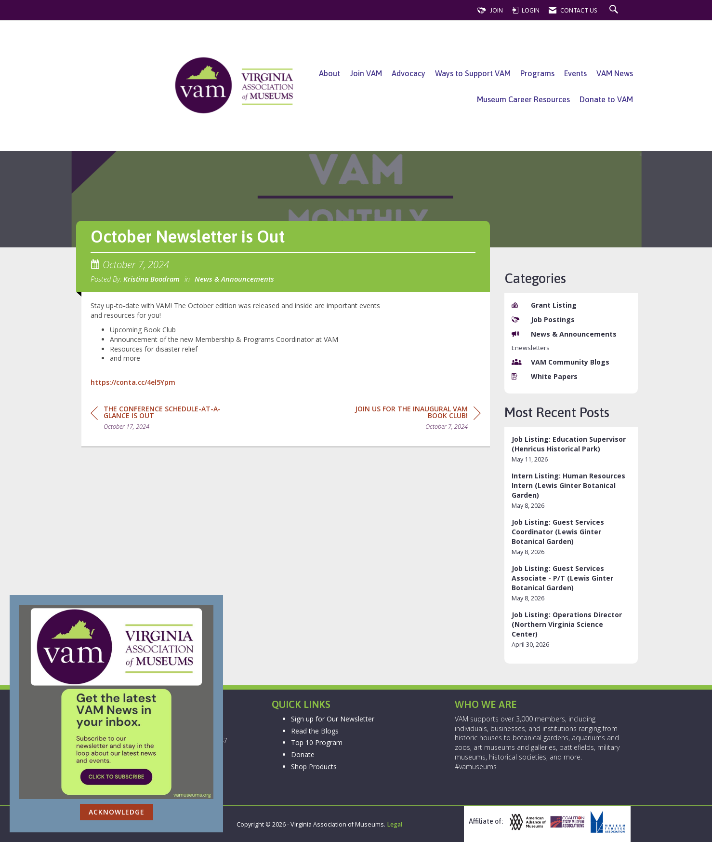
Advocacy (408, 73)
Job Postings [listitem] (543, 319)
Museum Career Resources (523, 99)
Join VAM (366, 73)
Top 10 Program (317, 742)
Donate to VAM (606, 99)
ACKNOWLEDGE (117, 811)
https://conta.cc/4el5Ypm (133, 382)
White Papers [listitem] (545, 376)
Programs (537, 73)
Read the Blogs (315, 730)
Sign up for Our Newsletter (332, 718)
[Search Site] (615, 10)
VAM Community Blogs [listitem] (560, 362)
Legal (394, 824)
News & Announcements (234, 279)
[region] (408, 419)
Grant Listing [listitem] (544, 305)
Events (575, 73)
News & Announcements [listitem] (564, 334)
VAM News (614, 73)
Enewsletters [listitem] (531, 348)
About (329, 73)
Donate (303, 754)
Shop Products (314, 766)
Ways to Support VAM (473, 73)
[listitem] (571, 449)
